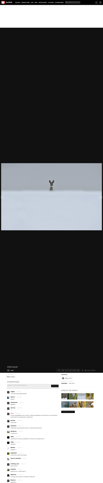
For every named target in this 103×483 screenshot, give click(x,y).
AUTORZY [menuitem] (51, 2)
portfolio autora (68, 411)
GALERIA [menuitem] (17, 2)
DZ (8, 404)
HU (8, 427)
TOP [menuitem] (32, 2)
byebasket (14, 453)
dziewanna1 (14, 403)
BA (8, 481)
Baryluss (13, 480)
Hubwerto (13, 426)
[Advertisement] (51, 16)
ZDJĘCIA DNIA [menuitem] (25, 2)
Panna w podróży (16, 459)
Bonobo (13, 421)
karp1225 (13, 470)
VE (8, 393)
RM (8, 409)
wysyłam (55, 386)
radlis (12, 437)
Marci (12, 370)
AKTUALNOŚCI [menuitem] (43, 2)
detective (13, 475)
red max (13, 408)
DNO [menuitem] (36, 2)
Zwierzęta (64, 383)
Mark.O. (13, 397)
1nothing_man (15, 464)
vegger (13, 392)
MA (8, 370)
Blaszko (13, 448)
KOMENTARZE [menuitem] (59, 2)
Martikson (14, 432)
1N (8, 465)
